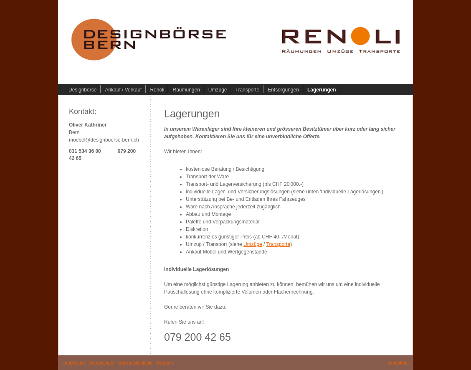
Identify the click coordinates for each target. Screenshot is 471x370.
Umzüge (252, 244)
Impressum (73, 362)
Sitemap (164, 362)
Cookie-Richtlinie (135, 362)
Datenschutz (101, 362)
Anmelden (398, 362)
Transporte (278, 244)
